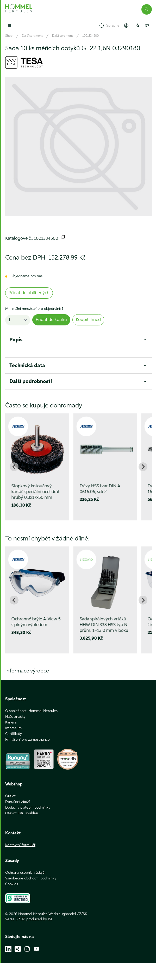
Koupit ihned (88, 320)
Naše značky (15, 711)
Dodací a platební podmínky (27, 802)
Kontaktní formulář (20, 839)
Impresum (13, 722)
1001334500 (90, 35)
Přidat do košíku (51, 320)
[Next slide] (143, 466)
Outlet (10, 790)
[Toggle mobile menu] (9, 25)
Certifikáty (13, 728)
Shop (9, 35)
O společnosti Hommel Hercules (31, 705)
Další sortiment (32, 35)
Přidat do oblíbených (29, 293)
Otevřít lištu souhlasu (22, 807)
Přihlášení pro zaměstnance (27, 734)
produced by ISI (39, 913)
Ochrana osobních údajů (25, 867)
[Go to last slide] (14, 466)
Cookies (11, 878)
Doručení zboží (17, 796)
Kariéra (10, 717)
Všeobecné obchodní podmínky (30, 872)
